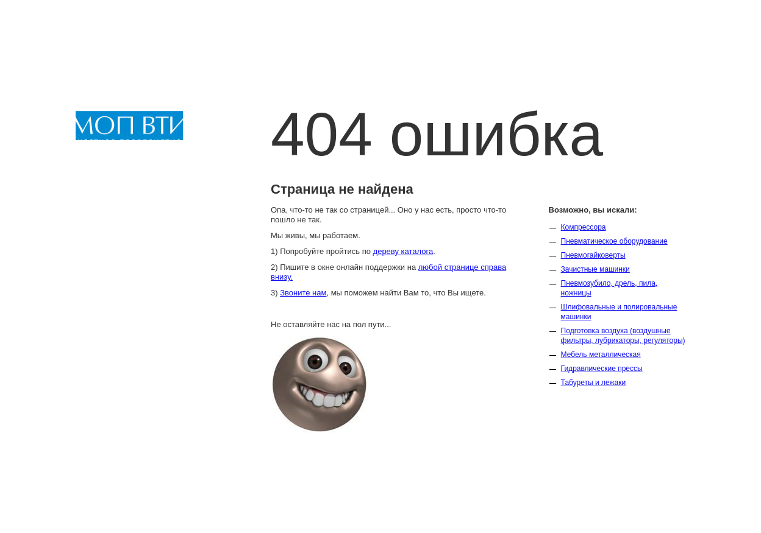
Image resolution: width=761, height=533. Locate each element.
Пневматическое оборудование (614, 241)
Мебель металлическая (601, 354)
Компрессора (583, 227)
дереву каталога (403, 251)
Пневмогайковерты (593, 255)
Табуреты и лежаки (593, 382)
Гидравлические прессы (602, 368)
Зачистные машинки (595, 269)
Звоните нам (303, 292)
